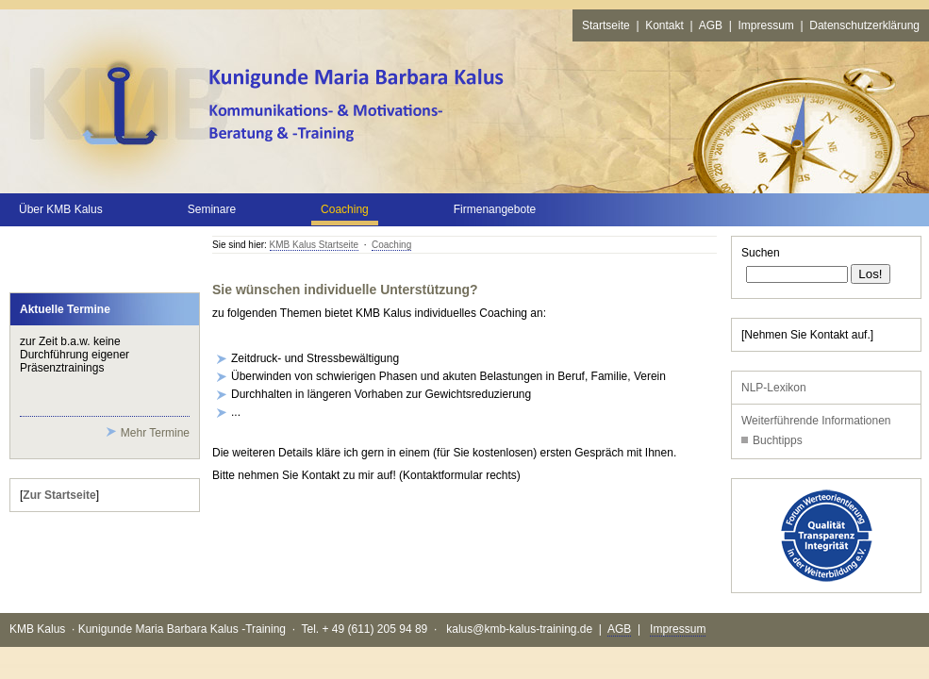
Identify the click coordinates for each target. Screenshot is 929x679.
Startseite (606, 25)
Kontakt (664, 25)
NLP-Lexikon (773, 387)
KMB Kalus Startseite (314, 245)
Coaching (391, 245)
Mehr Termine (155, 432)
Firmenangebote (495, 209)
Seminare (212, 209)
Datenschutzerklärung (864, 25)
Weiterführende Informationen (816, 420)
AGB (710, 25)
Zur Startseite (59, 495)
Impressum (765, 25)
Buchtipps (778, 440)
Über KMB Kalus (61, 209)
